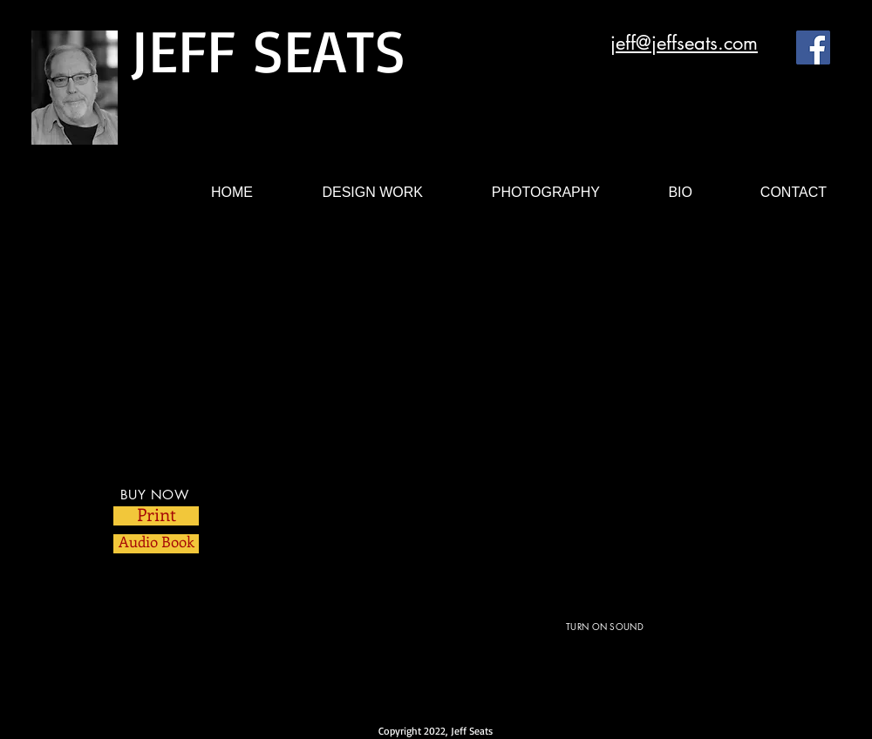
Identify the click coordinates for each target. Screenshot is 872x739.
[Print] (156, 515)
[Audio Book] (156, 543)
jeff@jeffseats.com (684, 43)
